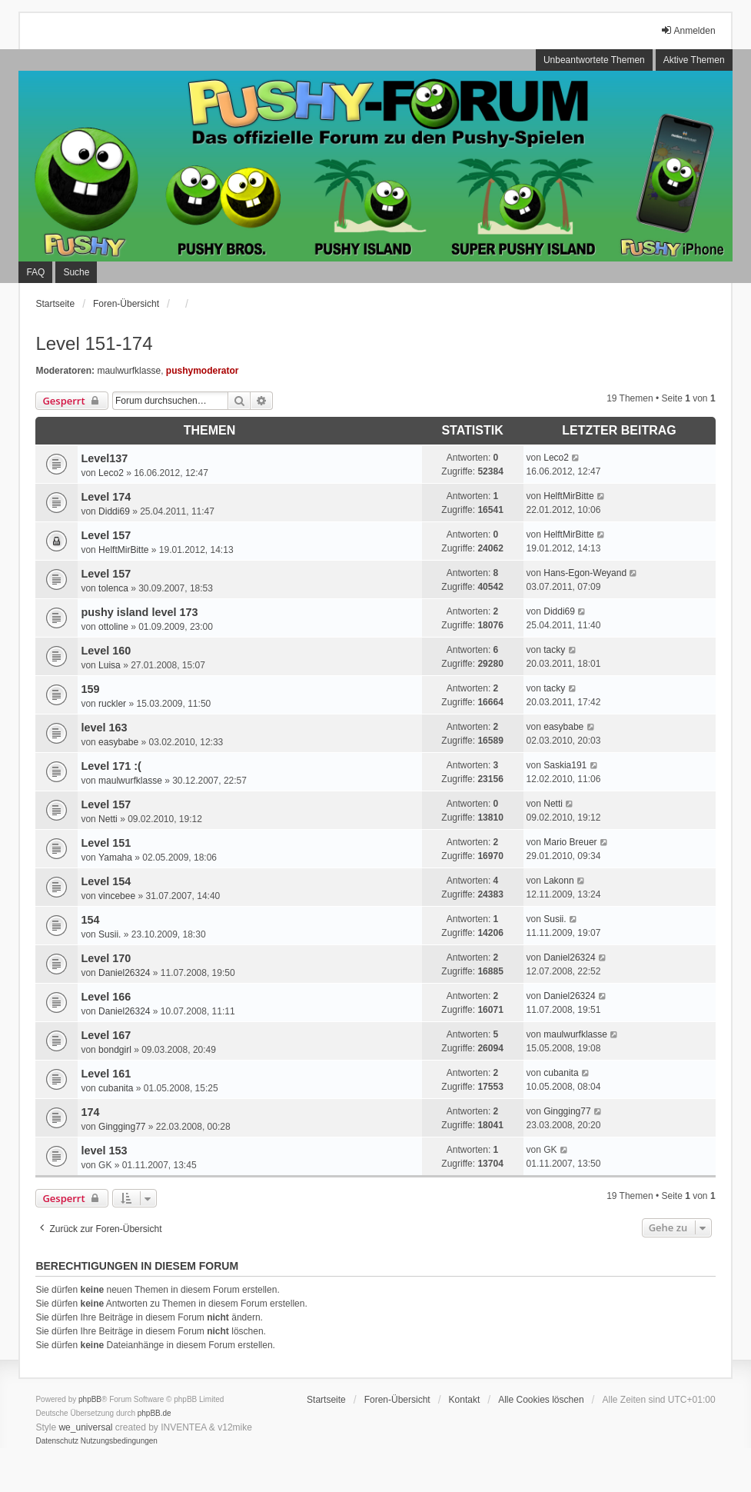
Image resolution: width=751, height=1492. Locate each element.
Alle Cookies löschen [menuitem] (540, 1399)
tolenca (113, 588)
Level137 (104, 458)
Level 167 (106, 1035)
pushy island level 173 (139, 612)
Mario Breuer (569, 842)
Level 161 (106, 1073)
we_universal (85, 1427)
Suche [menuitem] (76, 272)
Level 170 (106, 958)
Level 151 (106, 843)
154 (90, 920)
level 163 (104, 727)
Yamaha (115, 857)
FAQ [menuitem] (35, 272)
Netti (108, 819)
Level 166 (106, 997)
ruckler (112, 703)
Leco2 (111, 473)
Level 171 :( (111, 766)
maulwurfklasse (129, 370)
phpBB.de (154, 1413)
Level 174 (106, 497)
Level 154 (106, 881)
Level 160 (106, 650)
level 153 (104, 1150)
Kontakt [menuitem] (464, 1399)
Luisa (109, 665)
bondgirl (114, 1049)
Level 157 (106, 535)
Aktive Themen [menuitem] (694, 60)
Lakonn (558, 880)
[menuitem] (56, 1441)
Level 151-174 (93, 343)
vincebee (116, 896)
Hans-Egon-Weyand (584, 573)
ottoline (113, 626)
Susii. (109, 934)
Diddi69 (114, 511)
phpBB (89, 1399)
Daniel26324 (124, 972)
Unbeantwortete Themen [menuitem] (594, 60)
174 (90, 1112)
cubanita (115, 1088)
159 (90, 689)
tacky (554, 649)
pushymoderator (202, 370)
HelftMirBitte (568, 496)
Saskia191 (565, 765)
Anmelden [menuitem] (688, 30)
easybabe (118, 742)
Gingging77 (121, 1126)
